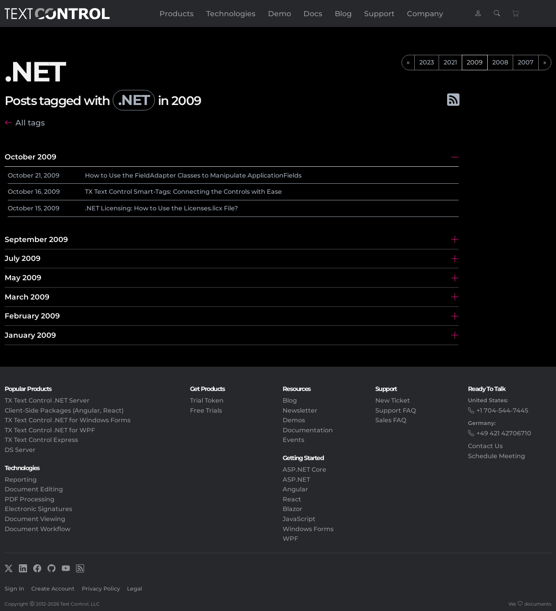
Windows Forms (308, 529)
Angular (295, 489)
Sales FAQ (390, 420)
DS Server (20, 450)
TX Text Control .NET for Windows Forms (68, 420)
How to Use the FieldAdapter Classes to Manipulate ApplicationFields (193, 175)
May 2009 (23, 277)
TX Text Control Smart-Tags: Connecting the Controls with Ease (183, 191)
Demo (279, 13)
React (292, 499)
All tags (30, 122)
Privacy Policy (101, 588)
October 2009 (30, 156)
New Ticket (392, 400)
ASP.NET (296, 479)
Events (293, 439)
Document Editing (34, 489)
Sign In (14, 588)
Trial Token (207, 400)
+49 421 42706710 (503, 433)
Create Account (53, 588)
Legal (134, 588)
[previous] (408, 62)
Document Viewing (35, 519)
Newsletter (300, 410)
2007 (526, 62)
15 (38, 208)
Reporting (21, 479)
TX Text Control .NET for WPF (50, 430)
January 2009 (30, 335)
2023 (426, 62)
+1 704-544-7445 (502, 410)
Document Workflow (37, 529)
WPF (290, 538)
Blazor (292, 509)
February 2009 (32, 315)
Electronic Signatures (38, 509)
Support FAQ (395, 410)
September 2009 (36, 239)
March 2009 (27, 296)
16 (38, 191)
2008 (500, 62)
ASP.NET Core (304, 469)
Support (379, 13)
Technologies (231, 13)
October (21, 175)
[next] (544, 62)
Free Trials (206, 410)
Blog (343, 13)
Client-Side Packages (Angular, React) (64, 410)
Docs (312, 13)
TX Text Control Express (41, 439)
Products (176, 13)
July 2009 (23, 258)
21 (38, 175)
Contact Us (485, 446)
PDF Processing (29, 499)
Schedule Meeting (496, 456)
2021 (450, 62)
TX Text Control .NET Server (47, 400)
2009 (51, 175)
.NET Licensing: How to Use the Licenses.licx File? (161, 208)
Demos (294, 420)
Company (425, 13)
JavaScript (299, 519)
